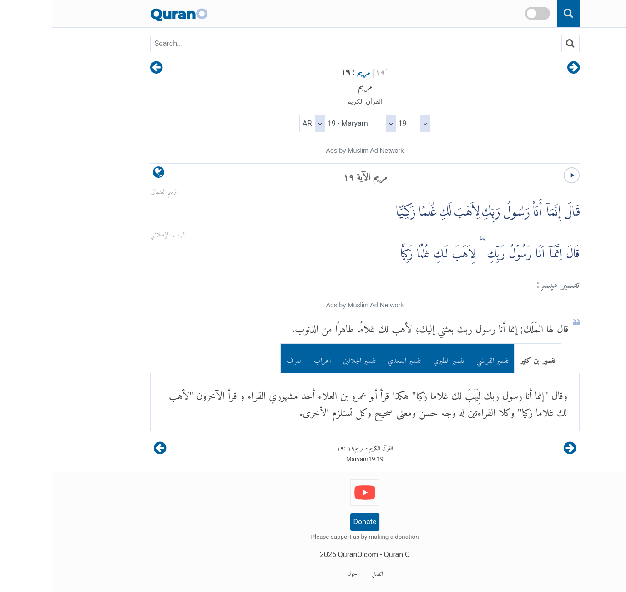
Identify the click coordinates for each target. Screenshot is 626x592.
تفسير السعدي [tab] (352, 358)
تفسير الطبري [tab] (396, 358)
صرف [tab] (242, 358)
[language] (106, 174)
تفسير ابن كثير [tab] (486, 358)
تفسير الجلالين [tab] (307, 358)
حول (300, 572)
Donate (313, 521)
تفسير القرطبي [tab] (440, 358)
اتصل (325, 572)
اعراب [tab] (270, 358)
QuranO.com (306, 554)
